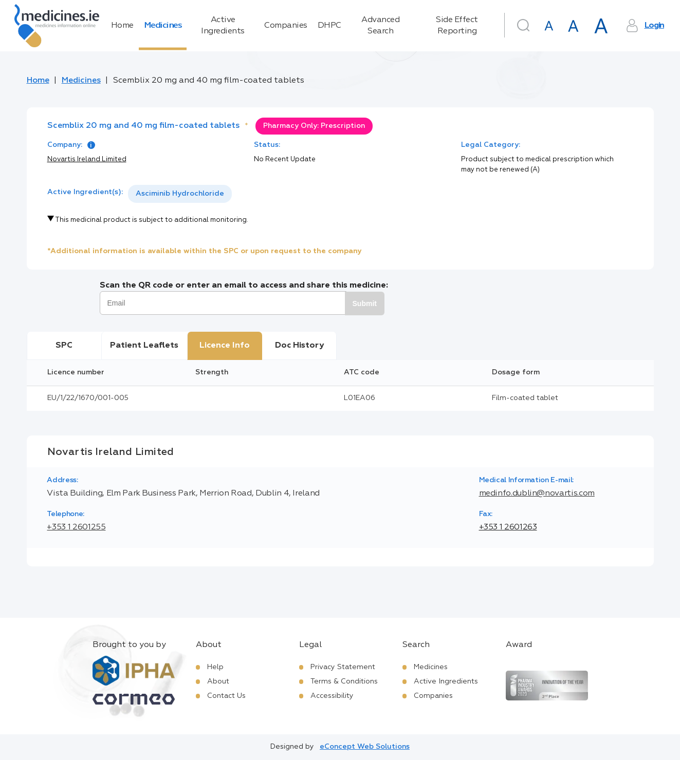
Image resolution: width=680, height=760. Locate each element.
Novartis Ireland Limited (86, 159)
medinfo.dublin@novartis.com (537, 493)
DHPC (329, 26)
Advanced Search (380, 25)
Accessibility (332, 695)
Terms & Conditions (344, 681)
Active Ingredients (223, 25)
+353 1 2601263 (508, 527)
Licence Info (224, 345)
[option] (180, 194)
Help (215, 667)
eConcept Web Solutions (365, 746)
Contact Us (226, 695)
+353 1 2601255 (76, 527)
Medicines (163, 26)
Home (122, 26)
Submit (365, 303)
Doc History (299, 345)
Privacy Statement (342, 667)
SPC (64, 345)
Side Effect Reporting (457, 25)
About (218, 681)
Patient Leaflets (144, 345)
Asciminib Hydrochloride (180, 193)
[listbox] (180, 194)
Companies (285, 26)
